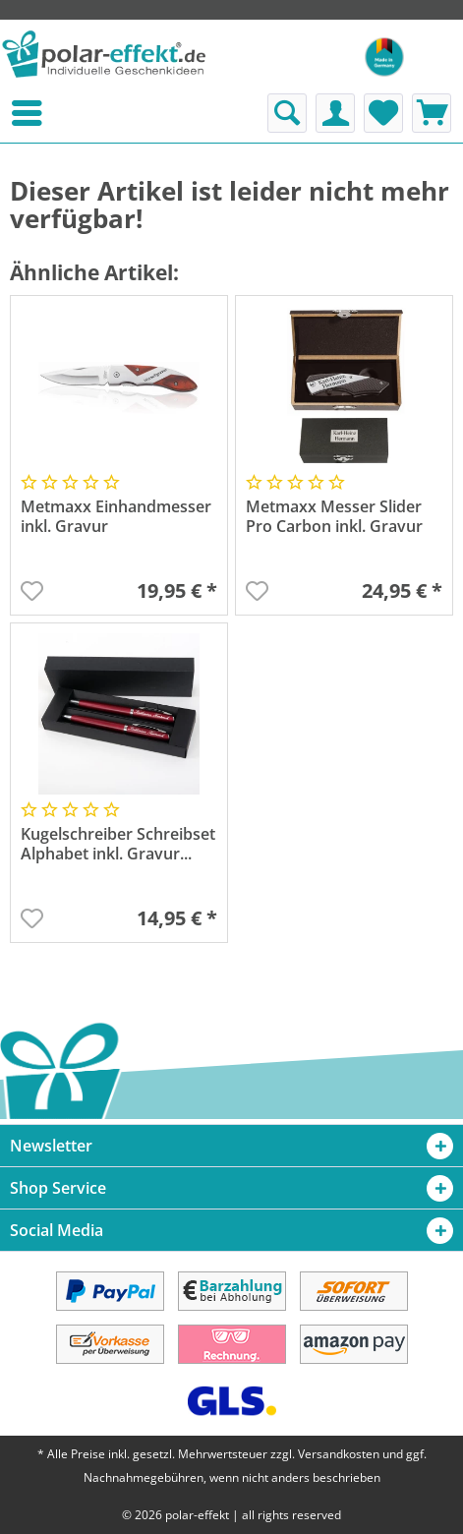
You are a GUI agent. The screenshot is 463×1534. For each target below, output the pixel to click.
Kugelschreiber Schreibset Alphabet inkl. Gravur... (118, 844)
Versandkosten (338, 1454)
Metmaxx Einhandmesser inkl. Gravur (116, 517)
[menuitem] (4, 113)
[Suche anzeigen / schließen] (287, 113)
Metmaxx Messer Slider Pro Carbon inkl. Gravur (334, 517)
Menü (4, 113)
